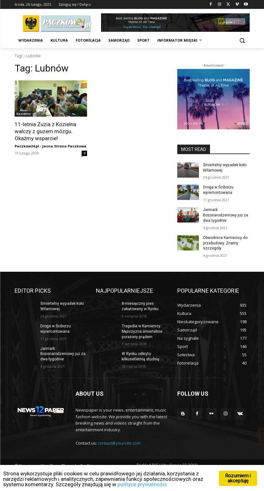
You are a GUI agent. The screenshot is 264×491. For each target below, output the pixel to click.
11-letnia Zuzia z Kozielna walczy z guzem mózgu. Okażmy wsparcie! (45, 131)
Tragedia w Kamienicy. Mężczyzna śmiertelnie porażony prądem (142, 331)
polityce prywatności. (143, 484)
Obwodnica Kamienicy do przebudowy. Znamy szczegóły (225, 242)
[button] (242, 40)
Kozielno (24, 114)
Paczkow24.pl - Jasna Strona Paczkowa (50, 146)
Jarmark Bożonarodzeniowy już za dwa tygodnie (225, 215)
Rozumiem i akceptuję (238, 478)
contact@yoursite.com (119, 443)
